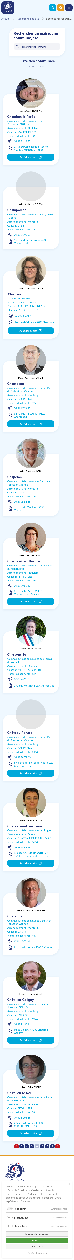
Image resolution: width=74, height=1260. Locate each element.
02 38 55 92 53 (22, 940)
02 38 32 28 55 (22, 141)
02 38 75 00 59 (22, 315)
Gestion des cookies (37, 1253)
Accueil (8, 18)
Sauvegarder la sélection (37, 1234)
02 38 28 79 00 (22, 757)
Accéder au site (30, 157)
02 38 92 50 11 (22, 1024)
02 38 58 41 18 (22, 847)
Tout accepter (37, 1240)
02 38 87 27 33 (22, 408)
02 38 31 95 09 (22, 234)
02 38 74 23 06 (22, 679)
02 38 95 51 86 (22, 501)
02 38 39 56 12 (22, 585)
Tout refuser (37, 1246)
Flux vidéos (20, 1226)
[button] (69, 8)
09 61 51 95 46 (22, 1117)
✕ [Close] (69, 1184)
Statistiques (21, 1217)
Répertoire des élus (31, 18)
